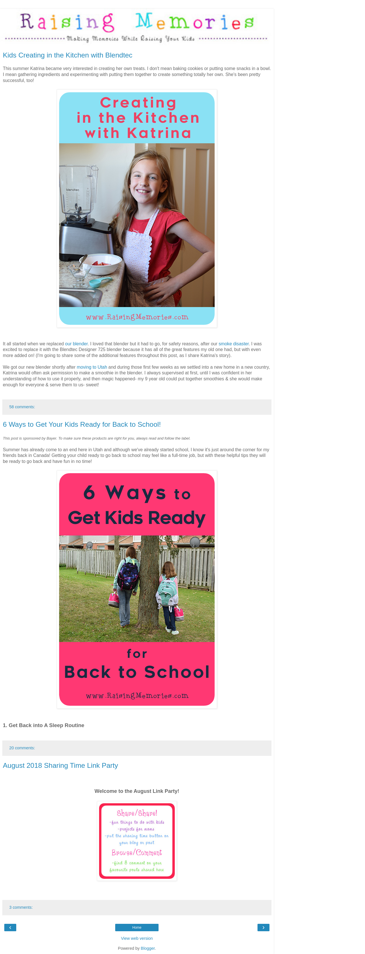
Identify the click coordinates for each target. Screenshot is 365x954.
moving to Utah (92, 367)
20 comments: (22, 748)
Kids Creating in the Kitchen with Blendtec (67, 55)
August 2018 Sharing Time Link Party (60, 765)
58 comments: (22, 407)
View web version (137, 938)
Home (136, 928)
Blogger (148, 948)
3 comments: (21, 907)
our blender (76, 343)
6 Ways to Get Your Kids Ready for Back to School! (82, 424)
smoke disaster (234, 343)
